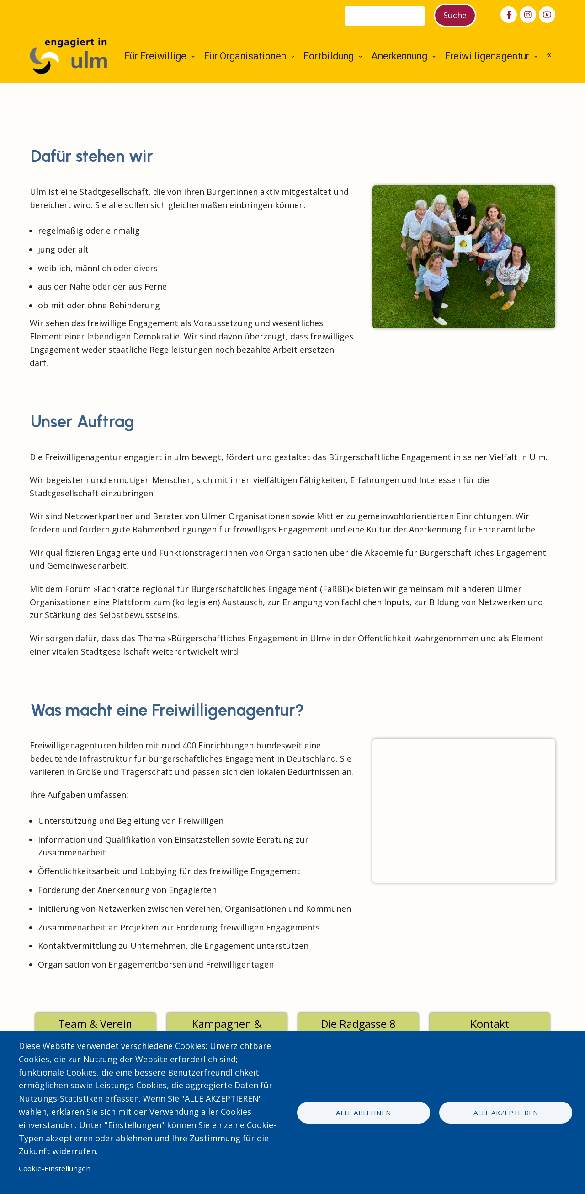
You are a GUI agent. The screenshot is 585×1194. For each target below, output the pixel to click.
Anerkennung (399, 56)
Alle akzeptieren (505, 1112)
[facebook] (508, 14)
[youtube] (547, 14)
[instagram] (528, 14)
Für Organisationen (245, 56)
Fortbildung (328, 56)
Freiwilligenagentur (487, 56)
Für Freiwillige (155, 56)
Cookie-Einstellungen (54, 1168)
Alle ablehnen (363, 1112)
